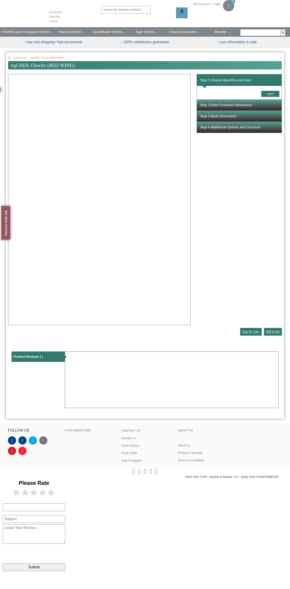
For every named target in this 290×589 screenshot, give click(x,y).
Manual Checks (69, 32)
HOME (7, 32)
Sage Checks (145, 32)
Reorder (221, 32)
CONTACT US (130, 430)
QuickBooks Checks (107, 32)
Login (217, 4)
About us (184, 445)
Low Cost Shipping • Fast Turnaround (54, 42)
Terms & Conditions (191, 460)
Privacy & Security (190, 452)
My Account (201, 4)
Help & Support (131, 460)
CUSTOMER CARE (78, 430)
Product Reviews (28, 356)
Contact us (128, 438)
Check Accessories (183, 32)
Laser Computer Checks (32, 32)
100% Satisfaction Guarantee (146, 42)
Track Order (129, 453)
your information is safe (238, 42)
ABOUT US (185, 430)
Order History (130, 445)
